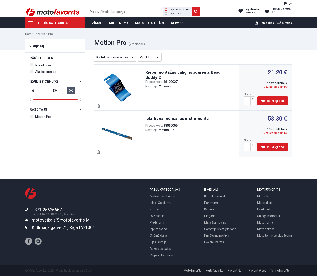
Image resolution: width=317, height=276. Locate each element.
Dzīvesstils (157, 216)
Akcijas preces (43, 72)
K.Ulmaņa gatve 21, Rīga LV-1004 (63, 227)
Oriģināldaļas (159, 235)
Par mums (211, 202)
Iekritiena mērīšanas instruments (177, 118)
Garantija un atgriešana (220, 229)
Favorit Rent (236, 270)
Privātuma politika (216, 235)
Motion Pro (40, 117)
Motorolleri (264, 202)
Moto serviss (266, 229)
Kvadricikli (264, 209)
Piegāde (210, 216)
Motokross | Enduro (163, 196)
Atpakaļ (38, 46)
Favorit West (257, 270)
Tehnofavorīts (280, 270)
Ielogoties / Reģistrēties (276, 22)
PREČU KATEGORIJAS (47, 23)
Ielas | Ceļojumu (160, 202)
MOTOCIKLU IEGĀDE (150, 23)
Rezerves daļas (160, 248)
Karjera (209, 209)
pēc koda (173, 13)
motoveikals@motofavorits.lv (60, 220)
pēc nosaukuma (177, 9)
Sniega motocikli (268, 216)
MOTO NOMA (118, 23)
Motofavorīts (193, 270)
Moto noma (265, 222)
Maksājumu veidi (215, 222)
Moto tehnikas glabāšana (274, 235)
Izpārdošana (158, 229)
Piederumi (157, 222)
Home (29, 34)
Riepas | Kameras (162, 255)
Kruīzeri (155, 209)
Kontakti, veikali (214, 196)
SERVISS (177, 23)
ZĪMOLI (97, 23)
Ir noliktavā (40, 65)
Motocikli (263, 196)
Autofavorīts (214, 270)
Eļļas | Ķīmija (158, 242)
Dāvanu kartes (214, 242)
